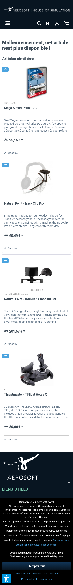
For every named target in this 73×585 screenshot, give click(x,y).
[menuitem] (7, 23)
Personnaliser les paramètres (36, 579)
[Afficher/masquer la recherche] (39, 23)
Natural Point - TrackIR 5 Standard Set (30, 299)
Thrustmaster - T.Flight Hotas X (25, 394)
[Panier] (67, 23)
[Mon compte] (57, 23)
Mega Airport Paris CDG (20, 108)
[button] (6, 578)
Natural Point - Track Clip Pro (24, 203)
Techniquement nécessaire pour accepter (36, 573)
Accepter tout (36, 566)
